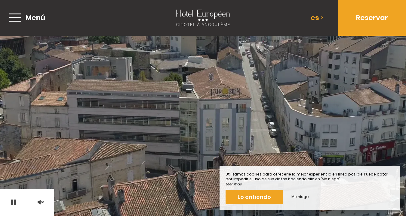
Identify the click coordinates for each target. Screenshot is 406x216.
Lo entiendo (254, 197)
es (317, 17)
